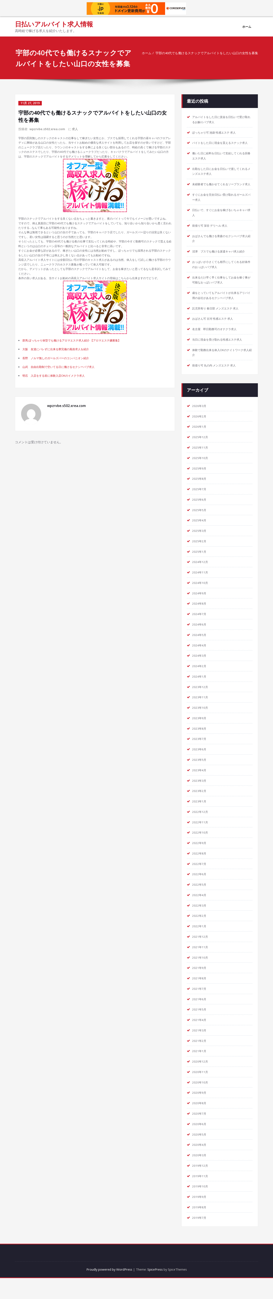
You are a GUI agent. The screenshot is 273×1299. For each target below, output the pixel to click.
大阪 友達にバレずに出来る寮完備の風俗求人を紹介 (61, 375)
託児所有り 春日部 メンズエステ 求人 (219, 325)
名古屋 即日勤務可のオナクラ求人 (217, 346)
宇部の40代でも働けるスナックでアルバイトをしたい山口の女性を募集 (206, 53)
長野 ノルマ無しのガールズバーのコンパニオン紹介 (61, 385)
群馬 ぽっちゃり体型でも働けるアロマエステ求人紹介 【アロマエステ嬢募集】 (79, 366)
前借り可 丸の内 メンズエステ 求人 (217, 382)
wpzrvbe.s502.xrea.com (47, 129)
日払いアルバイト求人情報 (54, 24)
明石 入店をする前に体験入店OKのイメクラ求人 (59, 403)
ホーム (246, 27)
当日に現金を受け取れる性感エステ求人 (221, 356)
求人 (75, 129)
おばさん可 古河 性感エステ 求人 (216, 335)
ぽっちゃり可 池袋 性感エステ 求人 (217, 132)
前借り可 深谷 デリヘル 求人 (212, 236)
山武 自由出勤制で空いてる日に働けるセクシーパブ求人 (64, 394)
